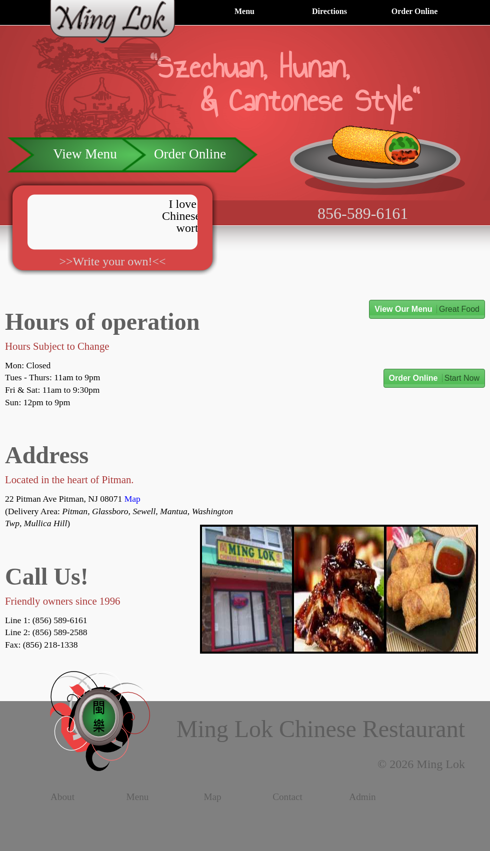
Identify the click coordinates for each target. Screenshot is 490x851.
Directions (329, 11)
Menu (244, 11)
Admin (362, 797)
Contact (287, 797)
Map (132, 499)
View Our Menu (427, 309)
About (62, 797)
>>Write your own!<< (112, 261)
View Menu (84, 153)
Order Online (415, 11)
